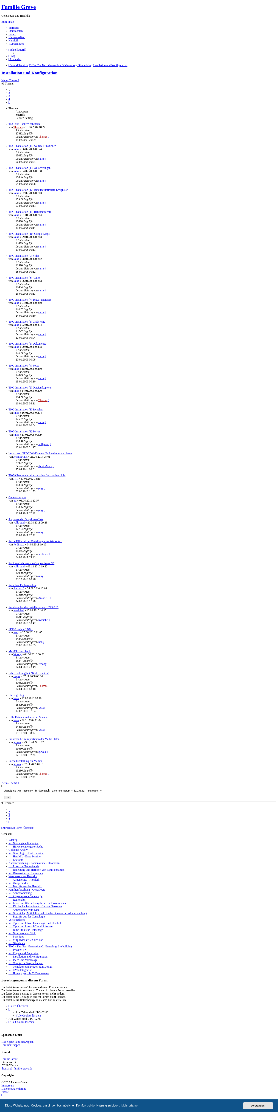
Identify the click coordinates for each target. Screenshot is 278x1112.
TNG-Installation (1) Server (24, 431)
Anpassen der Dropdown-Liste (26, 519)
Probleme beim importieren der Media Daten (34, 739)
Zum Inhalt (7, 21)
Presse (5, 1091)
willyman (43, 444)
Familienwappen (10, 1044)
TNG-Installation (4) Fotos (24, 365)
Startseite (14, 27)
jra (14, 500)
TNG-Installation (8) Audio (24, 277)
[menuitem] (12, 56)
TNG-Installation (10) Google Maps (29, 233)
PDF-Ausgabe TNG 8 (21, 629)
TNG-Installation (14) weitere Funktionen (32, 145)
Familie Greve (18, 7)
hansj (16, 632)
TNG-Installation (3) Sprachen (26, 409)
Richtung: (88, 790)
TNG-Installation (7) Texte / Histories (30, 299)
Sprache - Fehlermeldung (23, 585)
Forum (12, 34)
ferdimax (18, 544)
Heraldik (13, 40)
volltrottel (19, 522)
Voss (16, 698)
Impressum (7, 1085)
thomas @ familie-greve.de (16, 1068)
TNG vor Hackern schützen (24, 123)
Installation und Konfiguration (29, 73)
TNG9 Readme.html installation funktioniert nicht (37, 475)
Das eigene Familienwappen (17, 1041)
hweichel (18, 610)
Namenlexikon (17, 37)
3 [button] (9, 95)
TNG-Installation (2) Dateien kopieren (30, 387)
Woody (17, 654)
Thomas (18, 127)
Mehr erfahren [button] (130, 1105)
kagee (16, 676)
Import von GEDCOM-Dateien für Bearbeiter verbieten (40, 453)
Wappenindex (16, 43)
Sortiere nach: (54, 790)
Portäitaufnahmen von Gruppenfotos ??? (31, 563)
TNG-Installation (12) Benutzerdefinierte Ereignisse (38, 189)
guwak (17, 742)
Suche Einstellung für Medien (26, 760)
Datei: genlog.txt (18, 695)
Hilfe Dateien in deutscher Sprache (28, 717)
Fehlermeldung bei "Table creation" (29, 673)
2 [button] (9, 92)
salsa (16, 149)
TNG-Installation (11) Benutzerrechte (30, 211)
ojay (40, 488)
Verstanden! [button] (258, 1105)
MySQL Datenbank (20, 651)
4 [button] (9, 99)
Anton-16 (18, 588)
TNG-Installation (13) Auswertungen (30, 167)
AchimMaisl (20, 456)
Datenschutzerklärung (13, 1088)
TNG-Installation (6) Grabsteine (27, 321)
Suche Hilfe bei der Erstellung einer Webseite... (35, 541)
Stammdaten (16, 30)
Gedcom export (17, 497)
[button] (9, 102)
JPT (15, 478)
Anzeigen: (19, 790)
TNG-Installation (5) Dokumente (27, 343)
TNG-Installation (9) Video (24, 255)
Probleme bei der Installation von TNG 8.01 (34, 607)
